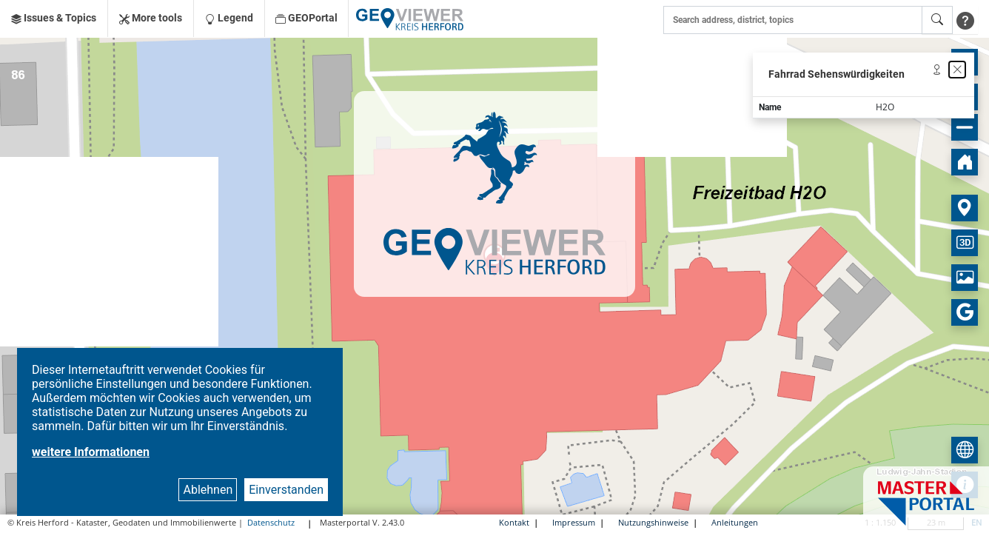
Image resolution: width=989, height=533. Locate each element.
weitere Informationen (91, 452)
